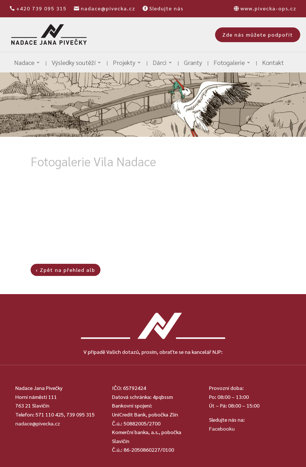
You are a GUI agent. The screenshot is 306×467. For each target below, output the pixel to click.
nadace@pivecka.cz (108, 8)
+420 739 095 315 (41, 8)
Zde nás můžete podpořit (257, 34)
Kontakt (273, 63)
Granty (193, 63)
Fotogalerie (229, 63)
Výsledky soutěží (74, 63)
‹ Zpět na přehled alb (65, 269)
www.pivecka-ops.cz (268, 8)
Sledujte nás (166, 8)
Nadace (24, 63)
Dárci (160, 63)
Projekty (124, 63)
